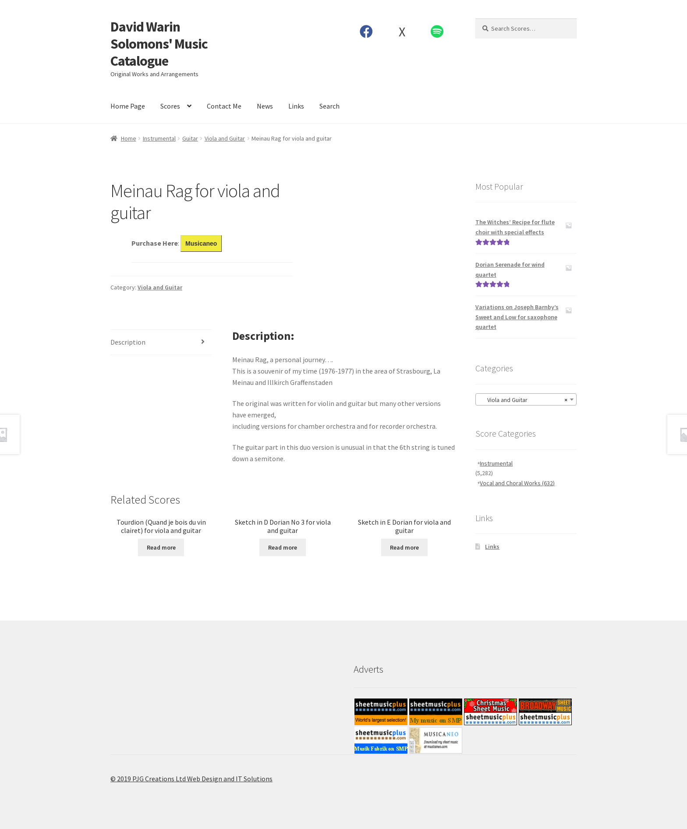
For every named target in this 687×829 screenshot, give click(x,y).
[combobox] (526, 399)
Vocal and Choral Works (517, 483)
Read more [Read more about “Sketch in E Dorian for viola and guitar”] (404, 547)
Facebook (366, 31)
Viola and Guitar (225, 138)
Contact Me (224, 106)
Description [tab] (127, 342)
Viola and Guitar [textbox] (523, 400)
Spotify (437, 31)
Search (329, 106)
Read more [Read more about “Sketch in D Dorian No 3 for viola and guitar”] (282, 547)
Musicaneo (201, 243)
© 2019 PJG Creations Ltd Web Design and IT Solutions (191, 778)
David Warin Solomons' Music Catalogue (159, 44)
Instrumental (159, 138)
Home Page (127, 106)
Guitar (190, 138)
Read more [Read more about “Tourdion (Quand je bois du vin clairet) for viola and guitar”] (161, 547)
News (265, 106)
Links (296, 106)
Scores (170, 106)
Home (128, 138)
